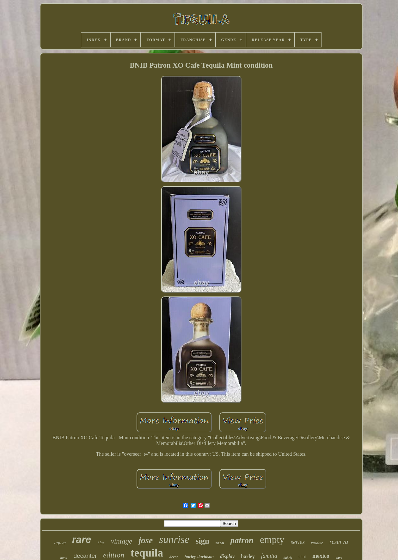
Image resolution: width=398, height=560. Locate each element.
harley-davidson (199, 556)
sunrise (174, 539)
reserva (338, 541)
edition (113, 555)
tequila (147, 553)
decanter (85, 555)
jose (145, 540)
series (298, 542)
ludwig (288, 557)
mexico (320, 556)
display (227, 556)
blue (100, 542)
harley (248, 556)
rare (81, 539)
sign (202, 541)
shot (302, 556)
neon (220, 542)
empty (272, 539)
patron (242, 540)
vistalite (317, 543)
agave (60, 542)
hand (63, 557)
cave (339, 557)
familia (269, 556)
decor (173, 557)
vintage (121, 541)
